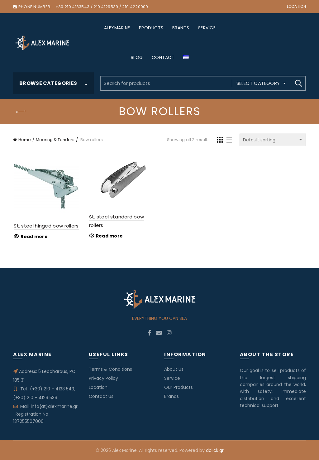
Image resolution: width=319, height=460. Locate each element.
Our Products (178, 387)
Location (296, 6)
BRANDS (180, 28)
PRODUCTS (151, 28)
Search (298, 83)
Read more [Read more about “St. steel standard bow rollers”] (109, 236)
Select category (258, 83)
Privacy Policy (103, 378)
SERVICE (207, 28)
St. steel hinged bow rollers (45, 226)
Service (172, 378)
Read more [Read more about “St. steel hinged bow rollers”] (33, 236)
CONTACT (163, 57)
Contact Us (101, 396)
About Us (173, 369)
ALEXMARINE (117, 28)
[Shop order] (273, 140)
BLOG (137, 57)
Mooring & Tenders (55, 140)
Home (24, 140)
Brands (171, 396)
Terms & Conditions (110, 369)
